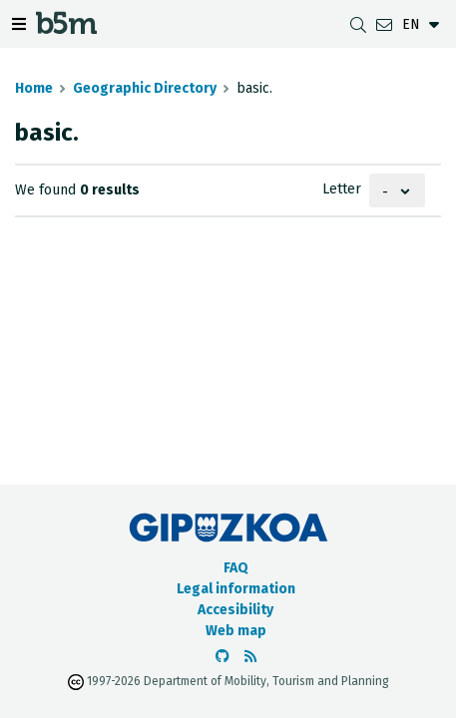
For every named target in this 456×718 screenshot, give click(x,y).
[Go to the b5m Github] (222, 656)
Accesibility (235, 609)
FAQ (236, 567)
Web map (236, 630)
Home (34, 88)
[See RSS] (250, 656)
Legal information (236, 588)
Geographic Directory (145, 88)
